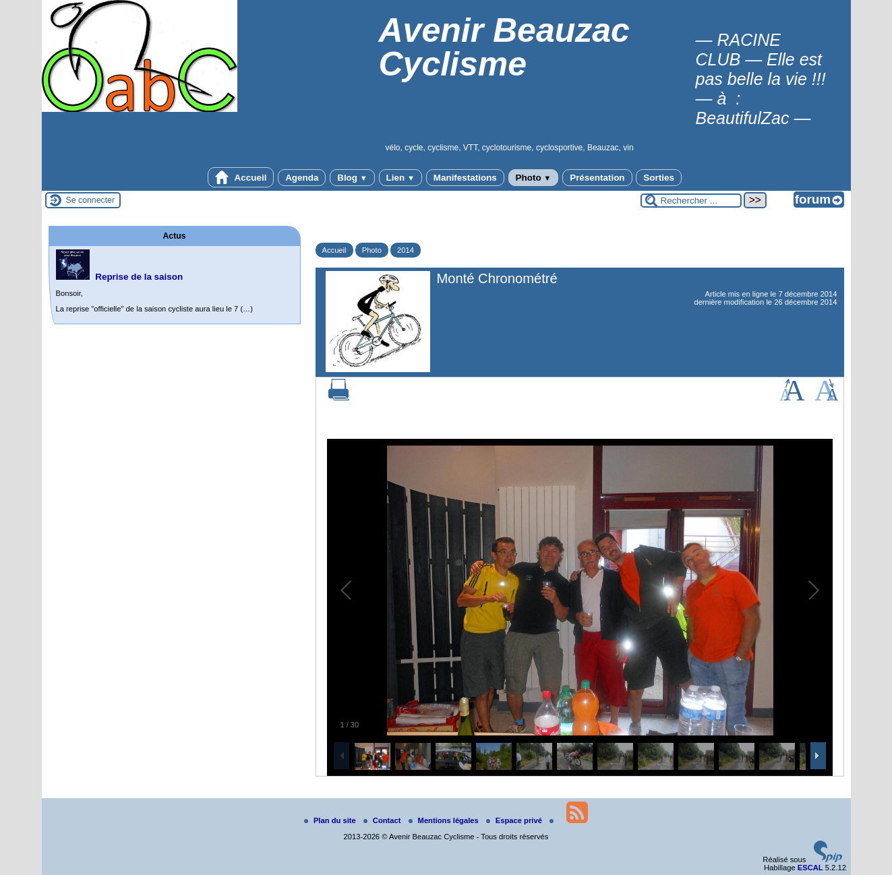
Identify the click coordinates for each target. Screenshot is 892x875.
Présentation (597, 178)
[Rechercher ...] (691, 200)
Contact (383, 820)
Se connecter (90, 200)
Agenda (301, 178)
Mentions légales (445, 820)
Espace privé (515, 820)
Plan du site (331, 820)
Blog (352, 178)
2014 (405, 250)
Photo (534, 178)
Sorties (658, 178)
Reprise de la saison (139, 277)
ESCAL (810, 868)
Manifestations (465, 178)
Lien (400, 178)
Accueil (240, 177)
